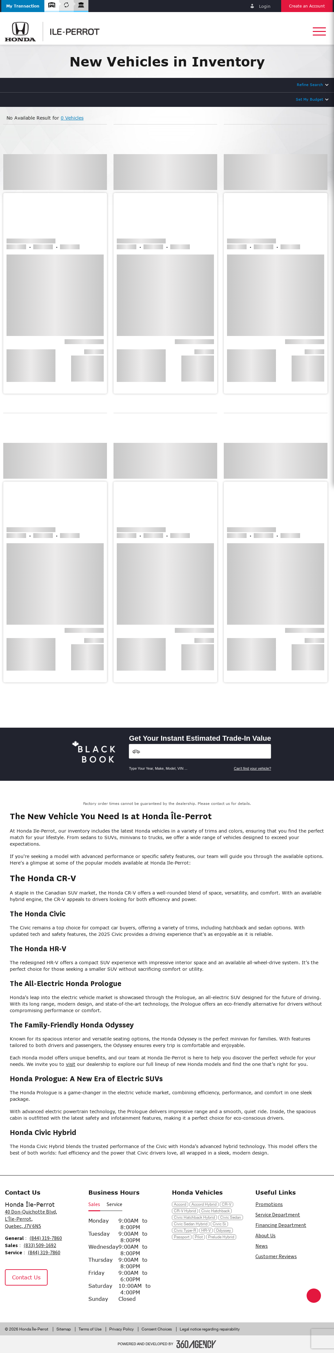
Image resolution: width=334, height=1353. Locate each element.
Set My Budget (309, 99)
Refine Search (310, 84)
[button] (22, 6)
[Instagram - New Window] (29, 1299)
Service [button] (114, 1204)
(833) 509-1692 (39, 1245)
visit (70, 1064)
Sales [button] (94, 1204)
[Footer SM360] (196, 1344)
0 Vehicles (72, 118)
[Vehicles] (200, 751)
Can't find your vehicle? (252, 768)
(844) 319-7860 (45, 1238)
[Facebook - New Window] (13, 1299)
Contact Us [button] (26, 1277)
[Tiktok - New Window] (44, 1299)
